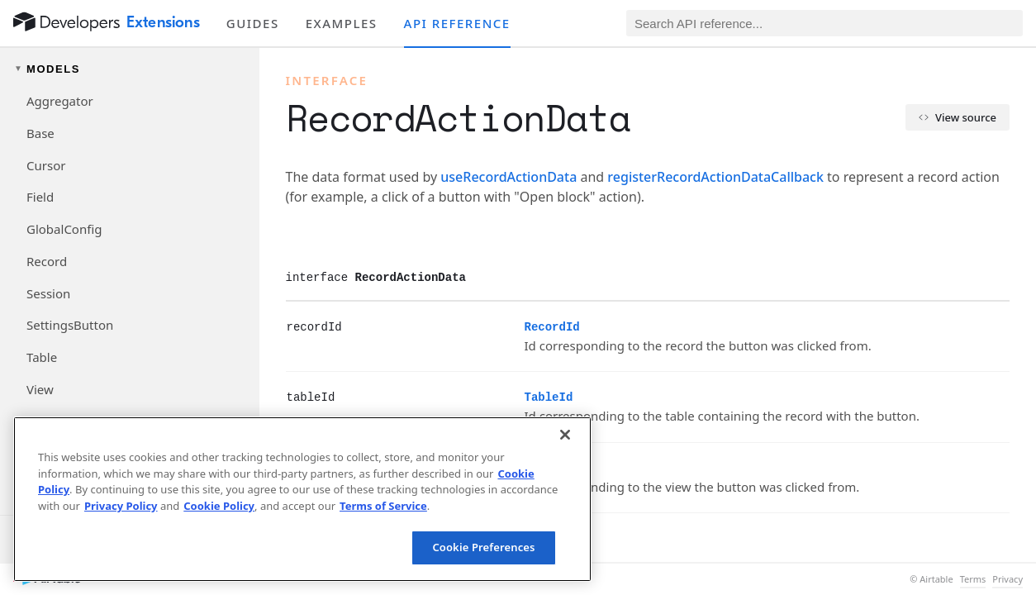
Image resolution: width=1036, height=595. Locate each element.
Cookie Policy (218, 505)
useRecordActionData (508, 177)
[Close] (565, 434)
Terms (973, 579)
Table (41, 357)
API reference (457, 23)
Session (48, 293)
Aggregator (59, 101)
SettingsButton (69, 325)
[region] (302, 499)
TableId (549, 397)
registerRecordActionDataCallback (715, 177)
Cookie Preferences (483, 547)
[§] (273, 326)
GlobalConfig (64, 229)
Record (46, 261)
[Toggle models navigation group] (129, 69)
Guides (252, 23)
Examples (342, 23)
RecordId (552, 327)
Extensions (163, 22)
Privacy (1007, 579)
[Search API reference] (824, 23)
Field (40, 196)
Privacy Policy (121, 505)
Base (40, 133)
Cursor (45, 165)
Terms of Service (383, 505)
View (40, 389)
